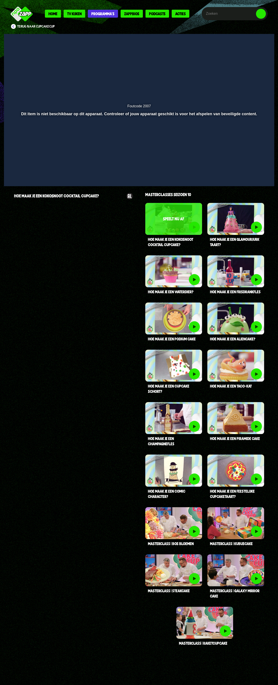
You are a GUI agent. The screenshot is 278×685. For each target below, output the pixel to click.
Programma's (102, 13)
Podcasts (157, 13)
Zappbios (131, 13)
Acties (180, 13)
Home (52, 13)
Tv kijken (74, 13)
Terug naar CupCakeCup (36, 26)
